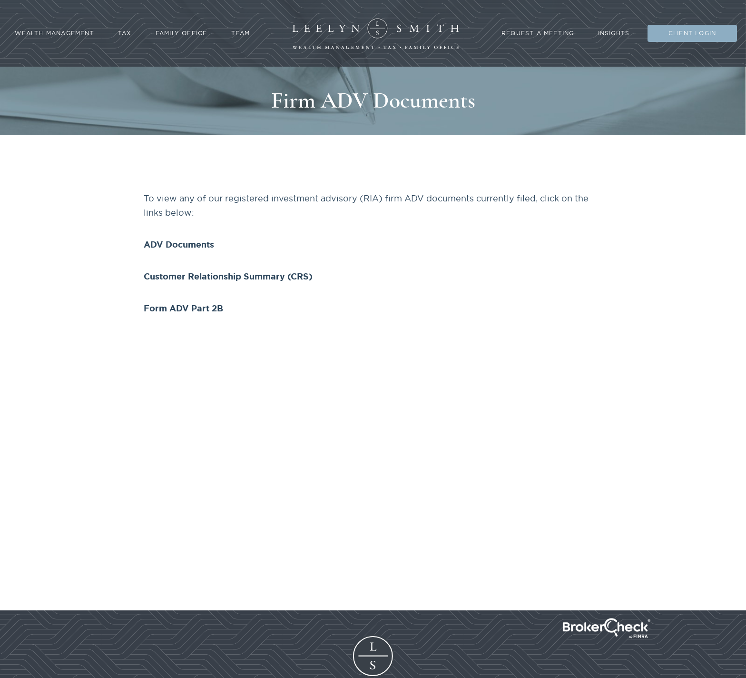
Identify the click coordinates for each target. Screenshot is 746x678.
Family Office (181, 33)
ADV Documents (179, 244)
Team (240, 33)
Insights (614, 33)
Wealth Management (54, 33)
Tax (125, 33)
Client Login (692, 33)
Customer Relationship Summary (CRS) (228, 276)
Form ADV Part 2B (183, 308)
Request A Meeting (537, 33)
